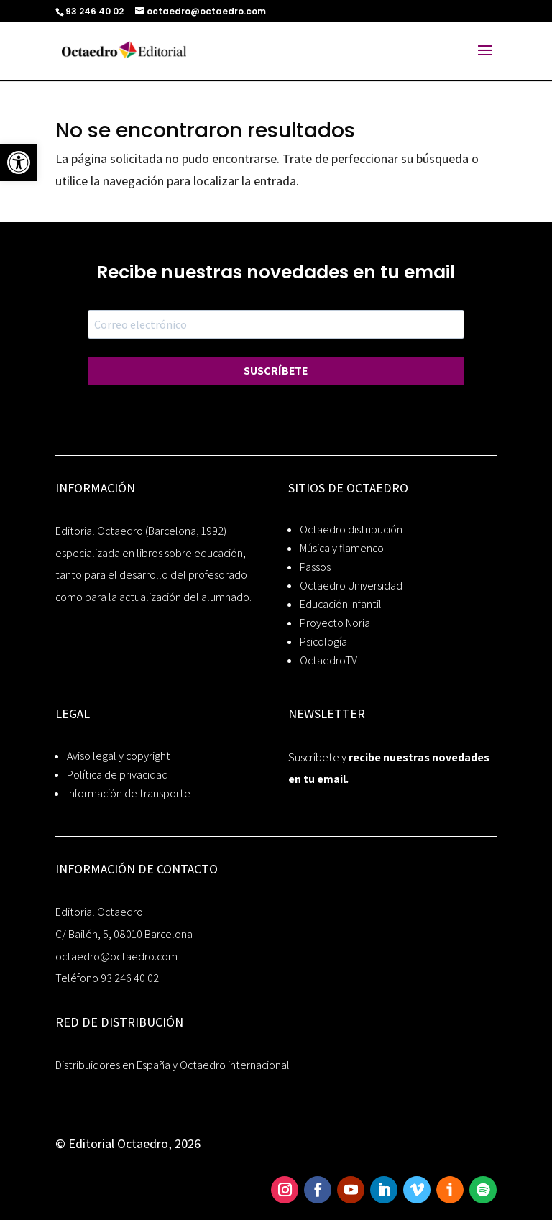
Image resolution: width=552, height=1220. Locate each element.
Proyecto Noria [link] (335, 622)
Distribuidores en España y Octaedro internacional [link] (172, 1065)
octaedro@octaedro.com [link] (116, 956)
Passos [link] (315, 566)
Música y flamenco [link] (342, 548)
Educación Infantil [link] (341, 604)
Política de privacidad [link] (117, 774)
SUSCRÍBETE (276, 370)
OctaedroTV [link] (328, 660)
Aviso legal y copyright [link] (118, 755)
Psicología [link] (323, 641)
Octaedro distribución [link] (351, 529)
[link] (18, 162)
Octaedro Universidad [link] (351, 585)
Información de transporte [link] (128, 793)
